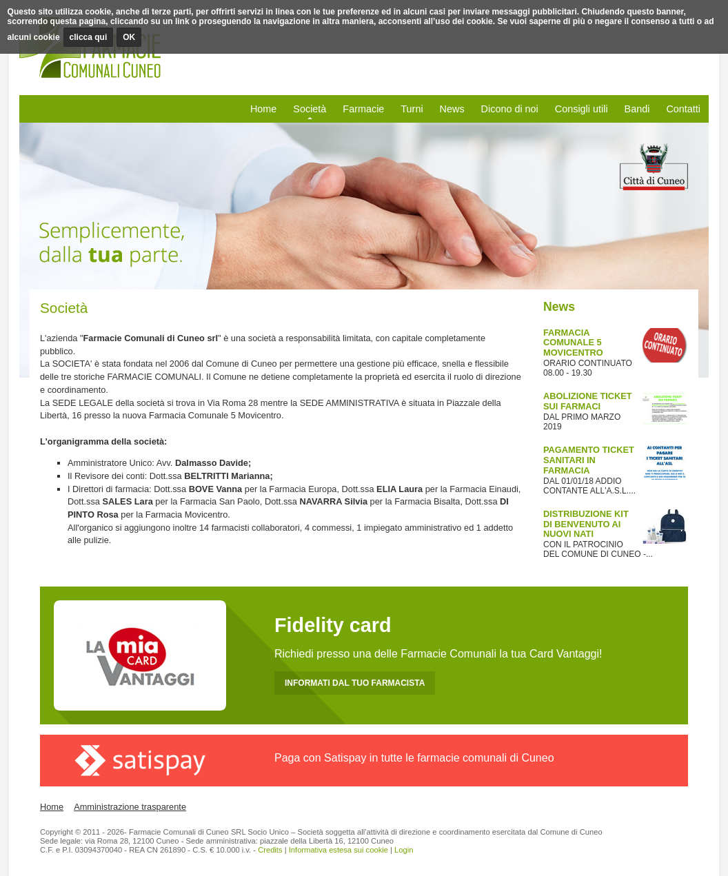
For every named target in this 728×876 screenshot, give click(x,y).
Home (263, 108)
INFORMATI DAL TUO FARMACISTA (355, 683)
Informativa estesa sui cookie (338, 850)
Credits (270, 850)
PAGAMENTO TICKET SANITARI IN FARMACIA (588, 460)
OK (129, 37)
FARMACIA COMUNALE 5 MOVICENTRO (573, 342)
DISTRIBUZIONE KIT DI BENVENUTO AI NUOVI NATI (586, 524)
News (452, 108)
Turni (412, 108)
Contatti (683, 108)
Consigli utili (581, 108)
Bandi (637, 108)
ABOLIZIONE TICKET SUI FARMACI (587, 401)
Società (309, 108)
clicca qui (89, 37)
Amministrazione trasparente (130, 807)
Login (403, 850)
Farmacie (363, 108)
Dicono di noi (509, 108)
